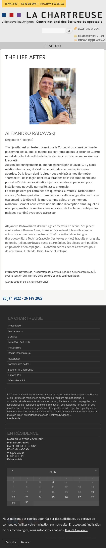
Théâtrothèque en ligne (91, 36)
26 (66, 497)
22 (13, 497)
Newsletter (14, 358)
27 (79, 497)
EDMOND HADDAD (18, 449)
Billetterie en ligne (89, 28)
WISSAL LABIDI (15, 452)
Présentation (15, 325)
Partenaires (14, 347)
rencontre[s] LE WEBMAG (91, 40)
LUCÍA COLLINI (15, 456)
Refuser (26, 542)
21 (92, 492)
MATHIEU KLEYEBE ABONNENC (25, 439)
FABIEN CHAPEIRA (18, 442)
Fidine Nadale (14, 459)
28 (92, 497)
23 (26, 497)
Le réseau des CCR (19, 342)
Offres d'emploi (16, 380)
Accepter (11, 542)
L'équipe (12, 336)
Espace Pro (14, 375)
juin (53, 472)
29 (13, 503)
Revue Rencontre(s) (19, 353)
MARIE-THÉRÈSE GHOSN (22, 446)
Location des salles (18, 364)
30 (26, 502)
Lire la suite (13, 418)
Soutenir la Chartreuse (20, 369)
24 (40, 497)
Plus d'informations (76, 530)
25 (53, 497)
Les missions (15, 331)
